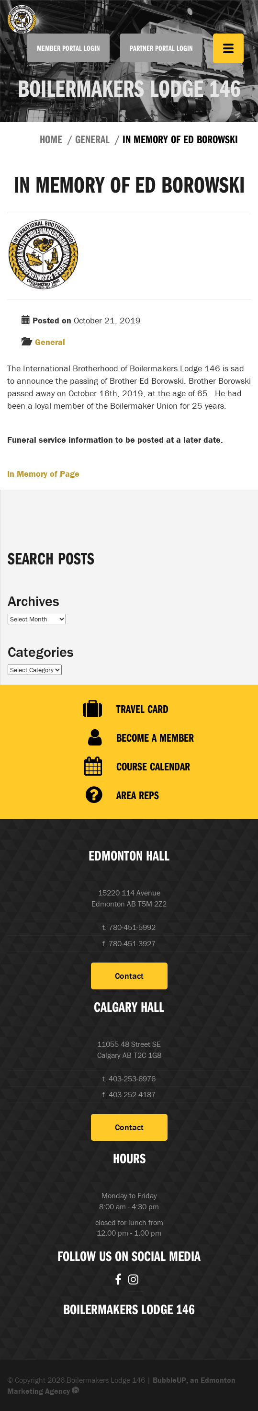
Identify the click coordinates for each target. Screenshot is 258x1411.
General (92, 139)
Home (51, 139)
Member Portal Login (68, 48)
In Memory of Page (43, 473)
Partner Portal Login (161, 48)
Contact (129, 975)
